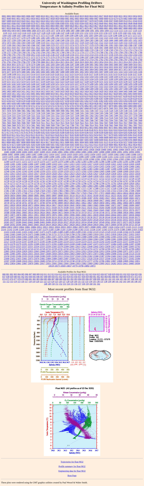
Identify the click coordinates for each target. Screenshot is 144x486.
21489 (66, 232)
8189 (67, 132)
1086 (68, 31)
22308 (36, 244)
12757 (107, 181)
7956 (13, 128)
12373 (30, 161)
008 (34, 274)
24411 (125, 263)
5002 (96, 64)
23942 (60, 263)
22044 (78, 239)
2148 (62, 55)
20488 (36, 222)
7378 (135, 115)
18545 (18, 200)
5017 (28, 67)
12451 (78, 166)
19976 (54, 215)
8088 (135, 128)
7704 (62, 125)
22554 (36, 246)
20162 (125, 217)
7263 (96, 115)
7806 (86, 125)
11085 (34, 157)
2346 (72, 60)
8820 (140, 140)
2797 (28, 62)
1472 (4, 43)
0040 (9, 18)
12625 (84, 174)
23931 (48, 263)
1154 (96, 33)
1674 (135, 47)
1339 (18, 40)
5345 (33, 89)
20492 (42, 222)
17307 (90, 188)
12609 (125, 171)
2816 (67, 62)
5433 (106, 91)
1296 (52, 38)
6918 (38, 108)
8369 (9, 137)
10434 (32, 149)
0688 (23, 26)
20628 (72, 225)
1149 (72, 33)
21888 (84, 237)
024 (94, 274)
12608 (119, 171)
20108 (42, 217)
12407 (36, 164)
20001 (78, 215)
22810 (12, 251)
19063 (90, 205)
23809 (125, 261)
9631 (125, 144)
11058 (110, 154)
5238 (135, 81)
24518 (51, 266)
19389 (54, 210)
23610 (24, 261)
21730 (48, 234)
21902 (107, 237)
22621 (84, 246)
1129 (48, 33)
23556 (113, 258)
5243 (18, 84)
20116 (60, 217)
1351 (72, 40)
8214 (28, 135)
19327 (6, 210)
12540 (6, 171)
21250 (33, 229)
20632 (78, 225)
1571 (57, 45)
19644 (54, 212)
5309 (48, 86)
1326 (116, 38)
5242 (13, 84)
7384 (9, 118)
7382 (4, 118)
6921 (52, 108)
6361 (82, 101)
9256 (120, 142)
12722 (101, 178)
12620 (54, 174)
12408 (42, 164)
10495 (30, 152)
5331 (4, 89)
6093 (130, 94)
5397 (120, 89)
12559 (66, 171)
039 (11, 277)
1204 (96, 35)
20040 (101, 215)
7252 (57, 115)
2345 (67, 60)
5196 (101, 79)
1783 (116, 52)
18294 (137, 195)
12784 (72, 183)
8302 (130, 135)
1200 (76, 35)
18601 (54, 200)
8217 (43, 135)
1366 (96, 40)
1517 (77, 43)
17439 (54, 191)
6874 (101, 106)
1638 (96, 47)
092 (72, 279)
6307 (101, 98)
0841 (18, 28)
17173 (42, 188)
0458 (77, 21)
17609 (137, 191)
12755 (101, 181)
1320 (91, 38)
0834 (130, 26)
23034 (36, 254)
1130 (53, 33)
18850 (101, 203)
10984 (78, 152)
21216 (27, 229)
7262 (91, 115)
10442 (62, 149)
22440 (78, 244)
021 (83, 274)
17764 (42, 193)
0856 (52, 28)
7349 (116, 115)
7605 (18, 123)
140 (113, 281)
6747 (13, 106)
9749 (82, 147)
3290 (86, 64)
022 (87, 274)
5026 (67, 67)
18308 (18, 198)
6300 (67, 98)
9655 (28, 147)
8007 (43, 128)
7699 (52, 125)
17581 (125, 191)
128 (67, 281)
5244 (23, 84)
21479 (48, 232)
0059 (57, 18)
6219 (86, 96)
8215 (33, 135)
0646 (130, 23)
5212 (13, 81)
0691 (38, 26)
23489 (54, 258)
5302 (13, 86)
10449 (80, 149)
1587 (135, 45)
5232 (106, 81)
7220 (28, 115)
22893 (66, 251)
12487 (107, 169)
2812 (48, 62)
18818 (66, 203)
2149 (67, 55)
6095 (140, 94)
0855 (48, 28)
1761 (28, 52)
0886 (116, 28)
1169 (28, 35)
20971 (87, 227)
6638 (106, 103)
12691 (24, 178)
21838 (6, 237)
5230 (96, 81)
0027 (101, 16)
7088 (53, 111)
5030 (86, 67)
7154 (18, 113)
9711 (62, 147)
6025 (101, 94)
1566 (33, 45)
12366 (127, 159)
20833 (15, 227)
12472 (30, 169)
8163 (115, 130)
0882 (111, 28)
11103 (122, 157)
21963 (24, 239)
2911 (111, 62)
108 (132, 279)
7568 (52, 120)
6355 (52, 101)
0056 (43, 18)
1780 (101, 52)
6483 (18, 103)
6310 (116, 98)
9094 (82, 142)
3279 (33, 64)
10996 (4, 154)
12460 (131, 166)
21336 (92, 229)
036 (140, 274)
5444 (120, 91)
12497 (131, 169)
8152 (101, 130)
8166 (130, 130)
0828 (101, 26)
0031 (120, 16)
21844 (18, 237)
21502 (90, 232)
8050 (82, 128)
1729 (91, 50)
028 (109, 274)
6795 (82, 106)
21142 (9, 229)
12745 (54, 181)
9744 (77, 147)
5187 (57, 79)
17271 (84, 188)
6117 (48, 96)
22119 (137, 239)
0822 (82, 26)
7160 (48, 113)
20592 (12, 225)
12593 (90, 171)
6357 (62, 101)
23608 (18, 261)
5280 (91, 84)
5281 (96, 84)
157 (79, 284)
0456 (67, 21)
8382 (43, 137)
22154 (18, 242)
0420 (23, 21)
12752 (90, 181)
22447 (90, 244)
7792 (82, 125)
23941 (54, 263)
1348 (57, 40)
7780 (72, 125)
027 (106, 274)
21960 (18, 239)
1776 (82, 52)
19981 (60, 215)
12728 (131, 178)
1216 (110, 35)
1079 (63, 31)
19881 (24, 215)
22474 (101, 244)
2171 (28, 57)
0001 (4, 16)
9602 (116, 144)
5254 (67, 84)
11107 (4, 159)
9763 (130, 147)
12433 (24, 166)
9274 (9, 144)
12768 (131, 181)
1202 (86, 35)
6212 (77, 96)
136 (98, 281)
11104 (127, 157)
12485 (101, 169)
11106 (139, 157)
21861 (42, 237)
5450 (9, 94)
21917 (125, 237)
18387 (90, 198)
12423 (119, 164)
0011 (48, 16)
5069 (116, 69)
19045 (72, 205)
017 (68, 274)
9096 (91, 142)
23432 (131, 256)
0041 (13, 18)
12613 (12, 174)
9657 (33, 147)
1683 (28, 50)
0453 (52, 21)
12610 (131, 171)
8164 (120, 130)
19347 (24, 210)
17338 (119, 188)
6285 (52, 98)
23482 (42, 258)
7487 (96, 118)
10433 (26, 149)
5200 (120, 79)
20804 (3, 227)
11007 (34, 154)
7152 (9, 113)
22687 (125, 246)
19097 (137, 205)
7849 (116, 125)
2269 (120, 57)
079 (22, 279)
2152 (82, 55)
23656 (36, 261)
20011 (89, 215)
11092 (63, 157)
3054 (9, 64)
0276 (120, 18)
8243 (72, 135)
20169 (131, 217)
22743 (66, 249)
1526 (120, 43)
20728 (137, 225)
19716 (78, 212)
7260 (82, 115)
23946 (72, 263)
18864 (125, 203)
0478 (91, 21)
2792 (9, 62)
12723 (107, 178)
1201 (81, 35)
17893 (66, 193)
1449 (120, 40)
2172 (33, 57)
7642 (101, 123)
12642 (48, 176)
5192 (82, 79)
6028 (116, 94)
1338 (13, 40)
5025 (62, 67)
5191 (77, 79)
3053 (4, 64)
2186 (82, 57)
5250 (52, 84)
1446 (111, 40)
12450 (72, 166)
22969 (119, 251)
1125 (29, 33)
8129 (43, 130)
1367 (101, 40)
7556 (18, 120)
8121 (18, 130)
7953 (9, 128)
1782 (111, 52)
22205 (60, 242)
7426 (67, 118)
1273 (139, 35)
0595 (86, 23)
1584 (120, 45)
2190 (101, 57)
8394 (82, 137)
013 (53, 274)
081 (30, 279)
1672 (125, 47)
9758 (111, 147)
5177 (13, 79)
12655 (125, 176)
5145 (33, 77)
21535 (113, 232)
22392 (54, 244)
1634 (82, 47)
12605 (101, 171)
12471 (24, 169)
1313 (62, 38)
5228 (86, 81)
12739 (30, 181)
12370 (12, 161)
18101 (66, 195)
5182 (38, 79)
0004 (18, 16)
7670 (18, 125)
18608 (60, 200)
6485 (28, 103)
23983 (96, 263)
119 (33, 281)
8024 (62, 128)
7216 (18, 115)
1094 (106, 31)
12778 (36, 183)
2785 (116, 60)
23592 (131, 258)
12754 (95, 181)
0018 (77, 16)
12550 (42, 171)
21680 (36, 234)
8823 (4, 142)
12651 (101, 176)
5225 (72, 81)
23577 (125, 258)
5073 (130, 69)
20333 (107, 220)
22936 (95, 251)
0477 (86, 21)
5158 (62, 77)
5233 (111, 81)
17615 (6, 193)
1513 (57, 43)
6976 (106, 108)
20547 (95, 222)
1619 (28, 47)
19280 (107, 208)
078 (19, 279)
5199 (116, 79)
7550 (4, 120)
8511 (116, 140)
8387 (57, 137)
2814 (57, 62)
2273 (140, 57)
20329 (101, 220)
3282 (48, 64)
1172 (43, 35)
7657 (125, 123)
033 (128, 274)
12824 (18, 186)
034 (132, 274)
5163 (86, 77)
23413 (119, 256)
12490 (113, 169)
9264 (135, 142)
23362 (90, 256)
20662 (101, 225)
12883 (84, 186)
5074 (135, 69)
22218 (78, 242)
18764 (30, 203)
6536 (43, 103)
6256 (140, 96)
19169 (54, 208)
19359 (36, 210)
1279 (28, 38)
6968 (86, 108)
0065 (86, 18)
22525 (18, 246)
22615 (78, 246)
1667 (101, 47)
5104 (130, 72)
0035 (140, 16)
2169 (18, 57)
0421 (28, 21)
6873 (96, 106)
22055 (84, 239)
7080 (18, 111)
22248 (113, 242)
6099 (18, 96)
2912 (116, 62)
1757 (9, 52)
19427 (84, 210)
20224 (30, 220)
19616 (36, 212)
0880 (101, 28)
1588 (140, 45)
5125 (81, 74)
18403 (101, 198)
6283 (43, 98)
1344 (38, 40)
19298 (119, 208)
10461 (109, 149)
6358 (67, 101)
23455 (18, 258)
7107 (96, 111)
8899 (28, 142)
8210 (9, 135)
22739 (54, 249)
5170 (120, 77)
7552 (9, 120)
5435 (116, 91)
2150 (72, 55)
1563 (18, 45)
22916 (78, 251)
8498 (96, 140)
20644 (90, 225)
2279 (28, 60)
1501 (13, 43)
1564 (23, 45)
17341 (125, 188)
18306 (12, 198)
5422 (77, 91)
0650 (4, 26)
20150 (119, 217)
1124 (24, 33)
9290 (23, 144)
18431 (113, 198)
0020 (86, 16)
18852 (107, 203)
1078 (58, 31)
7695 (43, 125)
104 (117, 279)
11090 (51, 157)
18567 (36, 200)
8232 (62, 135)
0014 (62, 16)
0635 (96, 23)
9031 (62, 142)
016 (64, 274)
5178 (18, 79)
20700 (119, 225)
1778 (91, 52)
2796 (23, 62)
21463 (30, 232)
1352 (77, 40)
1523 (106, 43)
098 (94, 279)
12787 (90, 183)
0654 (18, 26)
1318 (86, 38)
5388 (86, 89)
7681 (33, 125)
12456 (107, 166)
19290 (113, 208)
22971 (125, 251)
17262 (66, 188)
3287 (72, 64)
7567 (48, 120)
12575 (78, 171)
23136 (137, 254)
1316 (77, 38)
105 (121, 279)
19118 (18, 208)
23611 (30, 261)
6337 (13, 101)
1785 (125, 52)
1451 (130, 40)
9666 (52, 147)
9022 (57, 142)
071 (132, 277)
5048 (23, 69)
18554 (24, 200)
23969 (90, 263)
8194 (82, 132)
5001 (91, 64)
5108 (9, 74)
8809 (135, 140)
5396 (116, 89)
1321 (96, 38)
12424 (125, 164)
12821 (137, 183)
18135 (83, 195)
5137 (135, 74)
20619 (48, 225)
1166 (14, 35)
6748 (18, 106)
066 (113, 277)
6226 (115, 96)
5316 (72, 86)
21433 (6, 232)
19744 (95, 212)
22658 (107, 246)
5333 (13, 89)
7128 (111, 111)
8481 (57, 140)
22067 (101, 239)
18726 (131, 200)
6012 (62, 94)
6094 (135, 94)
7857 (125, 125)
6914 (18, 108)
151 (56, 284)
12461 (137, 166)
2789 (135, 60)
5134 (120, 74)
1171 (38, 35)
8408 (106, 137)
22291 (24, 244)
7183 (91, 113)
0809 (67, 26)
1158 (115, 33)
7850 (120, 125)
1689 (57, 50)
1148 (67, 33)
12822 (6, 186)
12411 (60, 164)
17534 (101, 191)
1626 (57, 47)
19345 (18, 210)
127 (64, 281)
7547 (135, 118)
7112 (101, 111)
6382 (101, 101)
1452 (135, 40)
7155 (23, 113)
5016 (23, 67)
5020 (43, 67)
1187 (52, 35)
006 (26, 274)
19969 (42, 215)
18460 (125, 198)
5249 (48, 84)
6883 (125, 106)
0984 (24, 31)
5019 (38, 67)
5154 (43, 77)
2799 (38, 62)
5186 (52, 79)
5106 (140, 72)
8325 (135, 135)
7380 (140, 115)
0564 (4, 23)
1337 (9, 40)
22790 (131, 249)
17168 (36, 188)
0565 (9, 23)
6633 (86, 103)
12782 (60, 183)
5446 (130, 91)
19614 (30, 212)
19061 (84, 205)
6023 (91, 94)
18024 (125, 193)
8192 (72, 132)
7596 (120, 120)
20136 (89, 217)
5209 (140, 79)
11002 (22, 154)
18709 (119, 200)
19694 (66, 212)
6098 (14, 96)
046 (38, 277)
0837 (4, 28)
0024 (91, 16)
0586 (57, 23)
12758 (113, 181)
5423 (82, 91)
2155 (96, 55)
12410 (54, 164)
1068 (33, 31)
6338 (18, 101)
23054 (60, 254)
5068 (111, 69)
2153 (86, 55)
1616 (13, 47)
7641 (96, 123)
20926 (57, 227)
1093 (102, 31)
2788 (130, 60)
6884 (130, 106)
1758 (13, 52)
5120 (57, 74)
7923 (140, 125)
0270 (116, 18)
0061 (67, 18)
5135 (125, 74)
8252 (86, 135)
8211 (13, 135)
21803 (84, 234)
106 (125, 279)
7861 (130, 125)
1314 (67, 38)
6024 (96, 94)
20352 (125, 220)
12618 (42, 174)
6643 (130, 103)
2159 (116, 55)
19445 (101, 210)
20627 (66, 225)
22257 (125, 242)
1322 (101, 38)
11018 (63, 154)
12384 (90, 161)
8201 (111, 132)
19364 (42, 210)
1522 (101, 43)
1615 (9, 47)
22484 (113, 244)
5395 (111, 89)
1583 (116, 45)
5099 (106, 72)
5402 (4, 91)
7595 (116, 120)
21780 (72, 234)
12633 (131, 174)
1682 (23, 50)
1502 (18, 43)
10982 (66, 152)
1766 (52, 52)
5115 (38, 74)
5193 (86, 79)
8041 (77, 128)
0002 (9, 16)
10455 (85, 149)
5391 (101, 89)
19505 (113, 210)
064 (106, 277)
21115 (134, 227)
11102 (116, 157)
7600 (140, 120)
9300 (48, 144)
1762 (33, 52)
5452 (18, 94)
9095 (86, 142)
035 (136, 274)
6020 (77, 94)
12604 (95, 171)
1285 (48, 38)
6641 (120, 103)
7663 (140, 123)
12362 (103, 159)
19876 (18, 215)
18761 (24, 203)
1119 (140, 31)
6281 (33, 98)
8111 (9, 130)
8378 (28, 137)
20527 (66, 222)
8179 (33, 132)
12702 (48, 178)
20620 (54, 225)
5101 (116, 72)
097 (91, 279)
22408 (60, 244)
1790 (9, 55)
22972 (131, 251)
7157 (33, 113)
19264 (101, 208)
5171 (125, 77)
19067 (107, 205)
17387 (12, 191)
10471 (133, 149)
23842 (131, 261)
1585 (125, 45)
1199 (71, 35)
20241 (42, 220)
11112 (27, 159)
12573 (72, 171)
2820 (86, 62)
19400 (60, 210)
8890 (9, 142)
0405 (135, 18)
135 (94, 281)
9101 (101, 142)
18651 (84, 200)
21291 (63, 229)
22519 (12, 246)
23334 (66, 256)
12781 (54, 183)
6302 (77, 98)
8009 (48, 128)
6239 (135, 96)
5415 (43, 91)
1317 (82, 38)
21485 (54, 232)
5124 (76, 74)
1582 (111, 45)
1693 (72, 50)
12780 (48, 183)
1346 (48, 40)
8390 (62, 137)
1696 (86, 50)
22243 (107, 242)
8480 (52, 140)
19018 (60, 205)
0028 (106, 16)
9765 (140, 147)
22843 (36, 251)
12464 (12, 169)
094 (79, 279)
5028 (77, 67)
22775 (119, 249)
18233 (113, 195)
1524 (111, 43)
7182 (86, 113)
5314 (62, 86)
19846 (137, 212)
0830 (111, 26)
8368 (4, 137)
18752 (12, 203)
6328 (130, 98)
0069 (106, 18)
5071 (120, 69)
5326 (120, 86)
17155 (30, 188)
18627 (66, 200)
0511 (130, 21)
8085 (125, 128)
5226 (77, 81)
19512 (119, 210)
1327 (120, 38)
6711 (140, 103)
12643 (54, 176)
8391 (67, 137)
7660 (130, 123)
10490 (18, 152)
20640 (84, 225)
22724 (30, 249)
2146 (52, 55)
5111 (19, 74)
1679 (13, 50)
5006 (116, 64)
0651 (9, 26)
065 (109, 277)
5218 (43, 81)
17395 (18, 191)
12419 (101, 164)
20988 (93, 227)
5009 (130, 64)
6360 (77, 101)
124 (52, 281)
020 (79, 274)
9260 (130, 142)
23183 (12, 256)
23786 (101, 261)
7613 (52, 123)
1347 (52, 40)
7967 (18, 128)
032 (125, 274)
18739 (6, 203)
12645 (66, 176)
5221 (52, 81)
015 (60, 274)
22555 (42, 246)
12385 (95, 161)
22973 (137, 251)
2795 (18, 62)
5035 (111, 67)
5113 (28, 74)
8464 (18, 140)
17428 (36, 191)
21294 (69, 229)
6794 (77, 106)
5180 (28, 79)
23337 (72, 256)
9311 (82, 144)
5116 (43, 74)
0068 (101, 18)
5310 (52, 86)
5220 (48, 81)
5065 (96, 69)
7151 (4, 113)
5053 (48, 69)
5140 (9, 77)
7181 (82, 113)
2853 (96, 62)
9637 (140, 144)
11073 (139, 154)
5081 (28, 72)
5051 (38, 69)
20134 (78, 217)
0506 (106, 21)
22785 (125, 249)
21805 (90, 234)
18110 (72, 195)
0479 (96, 21)
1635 (86, 47)
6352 (38, 101)
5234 (116, 81)
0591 (67, 23)
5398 (125, 89)
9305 (72, 144)
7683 (38, 125)
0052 (23, 18)
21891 (95, 237)
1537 (4, 45)
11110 (16, 159)
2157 (106, 55)
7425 (62, 118)
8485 (72, 140)
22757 (95, 249)
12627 (95, 174)
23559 (119, 258)
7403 (33, 118)
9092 (77, 142)
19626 (42, 212)
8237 (67, 135)
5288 (125, 84)
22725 (36, 249)
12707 (54, 178)
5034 (106, 67)
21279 (45, 229)
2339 (38, 60)
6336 (9, 101)
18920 (12, 205)
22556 (48, 246)
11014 (51, 154)
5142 (18, 77)
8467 (23, 140)
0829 (106, 26)
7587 (96, 120)
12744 (48, 181)
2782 (101, 60)
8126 (33, 130)
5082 (33, 72)
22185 (42, 242)
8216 (38, 135)
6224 (106, 96)
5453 (23, 94)
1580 (101, 45)
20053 (119, 215)
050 (53, 277)
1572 (62, 45)
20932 (63, 227)
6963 (77, 108)
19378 (48, 210)
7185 (101, 113)
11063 (122, 154)
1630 (62, 47)
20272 (72, 220)
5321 (96, 86)
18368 (66, 198)
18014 (119, 193)
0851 (28, 28)
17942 (90, 193)
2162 (125, 55)
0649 (140, 23)
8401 (96, 137)
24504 (137, 263)
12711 (72, 178)
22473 (95, 244)
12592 (84, 171)
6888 (4, 108)
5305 (28, 86)
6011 (57, 94)
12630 (113, 174)
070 (128, 277)
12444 (36, 166)
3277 (23, 64)
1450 (125, 40)
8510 (111, 140)
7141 (130, 111)
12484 (95, 169)
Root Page (72, 475)
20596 (18, 225)
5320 (91, 86)
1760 (23, 52)
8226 (57, 135)
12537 (137, 169)
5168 (111, 77)
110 (140, 279)
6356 (57, 101)
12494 (119, 169)
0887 (120, 28)
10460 (103, 149)
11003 (28, 154)
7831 (96, 125)
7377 (130, 115)
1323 (106, 38)
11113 (33, 159)
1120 (5, 33)
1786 (130, 52)
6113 (38, 96)
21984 (48, 239)
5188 (62, 79)
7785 (77, 125)
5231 (101, 81)
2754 (91, 60)
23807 (113, 261)
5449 (4, 94)
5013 (9, 67)
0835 (135, 26)
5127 (91, 74)
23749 (78, 261)
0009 (38, 16)
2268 (116, 57)
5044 (4, 69)
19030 (66, 205)
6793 (72, 106)
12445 (42, 166)
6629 (67, 103)
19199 (78, 208)
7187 (111, 113)
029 (113, 274)
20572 (119, 222)
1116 (125, 31)
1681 (18, 50)
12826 (30, 186)
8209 (4, 135)
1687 (48, 50)
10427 (14, 149)
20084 (18, 217)
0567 (18, 23)
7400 (28, 118)
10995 (137, 152)
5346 (38, 89)
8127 (38, 130)
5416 (48, 91)
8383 (48, 137)
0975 (19, 31)
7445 (77, 118)
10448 (74, 149)
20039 (95, 215)
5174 (140, 77)
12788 (95, 183)
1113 (111, 31)
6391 (111, 101)
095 (83, 279)
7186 (106, 113)
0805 (57, 26)
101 (106, 279)
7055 (116, 108)
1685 (38, 50)
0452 (48, 21)
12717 (95, 178)
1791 (13, 55)
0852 (33, 28)
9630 (120, 144)
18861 (113, 203)
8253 (91, 135)
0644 (120, 23)
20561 (107, 222)
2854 (101, 62)
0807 (62, 26)
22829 (24, 251)
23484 (48, 258)
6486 (33, 103)
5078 (13, 72)
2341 (48, 60)
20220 (24, 220)
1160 (125, 33)
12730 (6, 181)
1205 (100, 35)
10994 (131, 152)
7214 (9, 115)
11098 (92, 157)
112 (7, 281)
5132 (110, 74)
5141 (13, 77)
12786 (84, 183)
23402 (113, 256)
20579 (131, 222)
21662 (6, 234)
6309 (111, 98)
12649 (90, 176)
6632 (82, 103)
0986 (29, 31)
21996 (60, 239)
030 (117, 274)
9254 (116, 142)
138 (105, 281)
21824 (119, 234)
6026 (106, 94)
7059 (120, 108)
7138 (115, 111)
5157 (57, 77)
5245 (28, 84)
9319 (106, 144)
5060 (72, 69)
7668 (13, 125)
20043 (107, 215)
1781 (106, 52)
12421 (113, 164)
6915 (23, 108)
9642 (4, 147)
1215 (105, 35)
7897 (135, 125)
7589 (101, 120)
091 (68, 279)
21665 (12, 234)
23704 (48, 261)
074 (4, 279)
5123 (71, 74)
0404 (130, 18)
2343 (57, 60)
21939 (137, 237)
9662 (48, 147)
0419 (18, 21)
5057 (62, 69)
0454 (57, 21)
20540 (90, 222)
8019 (57, 128)
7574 (67, 120)
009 (38, 274)
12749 (72, 181)
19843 (131, 212)
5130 (101, 74)
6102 (28, 96)
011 (45, 274)
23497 (66, 258)
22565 (54, 246)
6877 (106, 106)
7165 (62, 113)
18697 (113, 200)
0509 (120, 21)
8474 (38, 140)
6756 (57, 106)
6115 (43, 96)
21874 (60, 237)
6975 (101, 108)
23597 (6, 261)
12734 (18, 181)
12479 (66, 169)
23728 (60, 261)
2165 (140, 55)
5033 (101, 67)
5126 (86, 74)
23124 (131, 254)
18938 (24, 205)
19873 (6, 215)
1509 (38, 43)
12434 (30, 166)
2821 (91, 62)
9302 (57, 144)
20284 (84, 220)
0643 (116, 23)
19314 (131, 208)
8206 (130, 132)
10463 (115, 149)
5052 (43, 69)
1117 (130, 31)
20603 (30, 225)
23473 (30, 258)
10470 (127, 149)
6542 (52, 103)
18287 (131, 195)
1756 (4, 52)
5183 (43, 79)
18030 (131, 193)
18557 (30, 200)
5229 (91, 81)
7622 (82, 123)
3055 (13, 64)
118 (30, 281)
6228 (125, 96)
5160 (72, 77)
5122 (67, 74)
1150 (77, 33)
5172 (130, 77)
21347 (98, 229)
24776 (75, 266)
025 (98, 274)
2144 (43, 55)
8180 (38, 132)
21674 (24, 234)
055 (72, 277)
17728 (36, 193)
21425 (140, 229)
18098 (60, 195)
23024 (24, 254)
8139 (62, 130)
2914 (125, 62)
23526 (90, 258)
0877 (91, 28)
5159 (67, 77)
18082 (42, 195)
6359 (72, 101)
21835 (137, 234)
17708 (24, 193)
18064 (18, 195)
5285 (116, 84)
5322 (101, 86)
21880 (72, 237)
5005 (111, 64)
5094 (91, 72)
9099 (96, 142)
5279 (86, 84)
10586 (54, 152)
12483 (90, 169)
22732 (48, 249)
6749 (23, 106)
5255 (72, 84)
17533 (95, 191)
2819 (82, 62)
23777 (90, 261)
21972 (30, 239)
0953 (9, 31)
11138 (68, 159)
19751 (107, 212)
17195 (54, 188)
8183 (48, 132)
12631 (119, 174)
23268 (36, 256)
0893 (135, 28)
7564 (43, 120)
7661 (135, 123)
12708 (60, 178)
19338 (12, 210)
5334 (18, 89)
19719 (84, 212)
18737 (137, 200)
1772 (77, 52)
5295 (130, 84)
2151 (77, 55)
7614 (57, 123)
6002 (38, 94)
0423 (38, 21)
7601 (4, 123)
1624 (48, 47)
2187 (86, 57)
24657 (69, 266)
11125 (62, 159)
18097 (54, 195)
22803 (137, 249)
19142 (42, 208)
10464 (121, 149)
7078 (9, 111)
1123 (19, 33)
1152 (86, 33)
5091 (77, 72)
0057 (48, 18)
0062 (72, 18)
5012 (4, 67)
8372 (13, 137)
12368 (139, 159)
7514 (106, 118)
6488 (38, 103)
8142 (67, 130)
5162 (82, 77)
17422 (30, 191)
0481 (101, 21)
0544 (135, 21)
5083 (38, 72)
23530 (95, 258)
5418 (57, 91)
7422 (57, 118)
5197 (106, 79)
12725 (119, 178)
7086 (48, 111)
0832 (120, 26)
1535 (135, 43)
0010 (43, 16)
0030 (116, 16)
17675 (18, 193)
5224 (67, 81)
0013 (57, 16)
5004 (106, 64)
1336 (4, 40)
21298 (75, 229)
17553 (113, 191)
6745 (4, 106)
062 (98, 277)
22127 (6, 242)
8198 (96, 132)
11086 (40, 157)
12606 (107, 171)
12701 (42, 178)
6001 (33, 94)
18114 (78, 195)
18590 (42, 200)
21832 (131, 234)
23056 (66, 254)
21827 (125, 234)
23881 (36, 263)
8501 (106, 140)
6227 (120, 96)
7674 (28, 125)
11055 (98, 154)
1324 (111, 38)
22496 (125, 244)
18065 (24, 195)
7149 (135, 111)
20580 (137, 222)
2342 (52, 60)
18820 (72, 203)
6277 (13, 98)
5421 (72, 91)
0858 (62, 28)
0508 (116, 21)
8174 (13, 132)
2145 (48, 55)
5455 (28, 94)
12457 (113, 166)
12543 (24, 171)
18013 (113, 193)
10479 (139, 149)
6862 (86, 106)
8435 (120, 137)
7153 (13, 113)
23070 (84, 254)
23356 (84, 256)
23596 (137, 258)
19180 (66, 208)
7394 (18, 118)
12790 (101, 183)
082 (34, 279)
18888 (137, 203)
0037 (4, 18)
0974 (14, 31)
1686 (43, 50)
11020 (75, 154)
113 (11, 281)
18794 (48, 203)
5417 (52, 91)
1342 (33, 40)
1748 (106, 50)
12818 (119, 183)
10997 (10, 154)
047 (41, 277)
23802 (107, 261)
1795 (23, 55)
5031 (91, 67)
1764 (43, 52)
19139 (36, 208)
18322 (36, 198)
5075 (140, 69)
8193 (77, 132)
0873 (72, 28)
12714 (84, 178)
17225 (60, 188)
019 (75, 274)
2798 (33, 62)
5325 (116, 86)
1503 (23, 43)
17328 (113, 188)
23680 (42, 261)
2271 (130, 57)
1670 (116, 47)
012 (49, 274)
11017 (57, 154)
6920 (48, 108)
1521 (96, 43)
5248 (43, 84)
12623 (72, 174)
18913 (6, 205)
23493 (60, 258)
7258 (77, 115)
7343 (106, 115)
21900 (101, 237)
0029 (111, 16)
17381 (6, 191)
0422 (33, 21)
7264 (101, 115)
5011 (140, 64)
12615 (24, 174)
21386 (122, 229)
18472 (137, 198)
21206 (21, 229)
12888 (107, 186)
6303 (82, 98)
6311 (120, 98)
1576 (82, 45)
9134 (111, 142)
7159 (43, 113)
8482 (62, 140)
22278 (12, 244)
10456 (91, 149)
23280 (42, 256)
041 (19, 277)
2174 (43, 57)
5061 (77, 69)
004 (19, 274)
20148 (113, 217)
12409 (48, 164)
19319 (137, 208)
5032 (96, 67)
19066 (101, 205)
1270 (125, 35)
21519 (95, 232)
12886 (101, 186)
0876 (86, 28)
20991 (99, 227)
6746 (9, 106)
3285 (62, 64)
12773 (12, 183)
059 (87, 277)
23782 (95, 261)
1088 (77, 31)
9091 (72, 142)
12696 (30, 178)
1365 (91, 40)
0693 (48, 26)
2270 (125, 57)
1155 (101, 33)
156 (75, 284)
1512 (52, 43)
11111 (22, 159)
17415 (24, 191)
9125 (106, 142)
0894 (140, 28)
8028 (67, 128)
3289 (82, 64)
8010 (52, 128)
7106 (91, 111)
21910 (119, 237)
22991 (18, 254)
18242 (119, 195)
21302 (80, 229)
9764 (135, 147)
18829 (95, 203)
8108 (4, 130)
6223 (101, 96)
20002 (84, 215)
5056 (57, 69)
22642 (95, 246)
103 (113, 279)
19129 (30, 208)
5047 (18, 69)
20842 (21, 227)
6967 (82, 108)
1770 (72, 52)
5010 (135, 64)
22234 (95, 242)
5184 (48, 79)
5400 (135, 89)
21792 (78, 234)
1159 (120, 33)
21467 (36, 232)
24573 (57, 266)
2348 (82, 60)
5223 (62, 81)
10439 (56, 149)
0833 (125, 26)
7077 (4, 111)
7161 (52, 113)
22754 (84, 249)
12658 (6, 178)
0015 (67, 16)
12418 (95, 164)
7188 (116, 113)
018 (72, 274)
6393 (120, 101)
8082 (120, 128)
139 (109, 281)
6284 (48, 98)
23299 (54, 256)
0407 (4, 21)
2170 (23, 57)
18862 (119, 203)
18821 (78, 203)
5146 (38, 77)
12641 (42, 176)
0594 (82, 23)
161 (94, 284)
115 (19, 281)
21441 (18, 232)
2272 (135, 57)
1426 (106, 40)
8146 (86, 130)
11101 (110, 157)
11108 (10, 159)
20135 (83, 217)
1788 (140, 52)
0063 (77, 18)
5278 (82, 84)
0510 (125, 21)
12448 (60, 166)
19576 (131, 210)
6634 (91, 103)
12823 (12, 186)
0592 (72, 23)
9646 (13, 147)
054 (68, 277)
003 (15, 274)
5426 (96, 91)
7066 (125, 108)
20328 (95, 220)
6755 (52, 106)
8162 (111, 130)
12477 (54, 169)
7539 (120, 118)
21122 (140, 227)
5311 (57, 86)
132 (83, 281)
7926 (4, 128)
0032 (125, 16)
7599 (135, 120)
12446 (48, 166)
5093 (86, 72)
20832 (9, 227)
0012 (52, 16)
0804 (52, 26)
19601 (18, 212)
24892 (87, 266)
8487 (82, 140)
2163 (130, 55)
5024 (57, 67)
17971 (95, 193)
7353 (125, 115)
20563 (113, 222)
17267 (78, 188)
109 (136, 279)
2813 (52, 62)
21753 (60, 234)
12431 (18, 166)
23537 (101, 258)
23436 (137, 256)
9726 (67, 147)
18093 (48, 195)
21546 (119, 232)
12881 (72, 186)
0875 (82, 28)
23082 (101, 254)
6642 (125, 103)
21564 (125, 232)
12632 (125, 174)
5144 (28, 77)
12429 (6, 166)
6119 (52, 96)
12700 (36, 178)
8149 (91, 130)
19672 (60, 212)
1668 (106, 47)
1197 (62, 35)
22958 (113, 251)
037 (4, 277)
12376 (42, 161)
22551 (30, 246)
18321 (30, 198)
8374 (18, 137)
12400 (6, 164)
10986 (90, 152)
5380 (57, 89)
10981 (60, 152)
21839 (12, 237)
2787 (125, 60)
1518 (82, 43)
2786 (120, 60)
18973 (30, 205)
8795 (130, 140)
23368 (95, 256)
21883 (78, 237)
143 (124, 281)
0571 (38, 23)
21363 (104, 229)
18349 (54, 198)
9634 (135, 144)
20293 (90, 220)
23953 (78, 263)
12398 (137, 161)
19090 (131, 205)
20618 (42, 225)
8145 (81, 130)
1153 (91, 33)
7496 (101, 118)
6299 (62, 98)
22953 (101, 251)
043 (26, 277)
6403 (9, 103)
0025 (96, 16)
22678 (119, 246)
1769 (67, 52)
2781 (96, 60)
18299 (6, 198)
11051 (80, 154)
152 (60, 284)
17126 (12, 188)
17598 (131, 191)
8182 (43, 132)
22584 (66, 246)
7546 (130, 118)
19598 (12, 212)
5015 (18, 67)
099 (98, 279)
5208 (135, 79)
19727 (90, 212)
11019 (69, 154)
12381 (72, 161)
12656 (131, 176)
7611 (43, 123)
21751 (54, 234)
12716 (90, 178)
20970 (81, 227)
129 (71, 281)
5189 (67, 79)
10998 (16, 154)
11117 (39, 159)
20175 (137, 217)
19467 (107, 210)
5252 (62, 84)
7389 (13, 118)
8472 (33, 140)
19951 (36, 215)
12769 (137, 181)
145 (132, 281)
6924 (67, 108)
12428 (137, 164)
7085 (43, 111)
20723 (131, 225)
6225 (111, 96)
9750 (86, 147)
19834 (125, 212)
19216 (89, 208)
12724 (113, 178)
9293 (33, 144)
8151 (96, 130)
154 (68, 284)
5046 (13, 69)
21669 (18, 234)
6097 (9, 96)
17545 (107, 191)
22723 (24, 249)
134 (90, 281)
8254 (96, 135)
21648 (137, 232)
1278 (23, 38)
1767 (57, 52)
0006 (28, 16)
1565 (28, 45)
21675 (30, 234)
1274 (4, 38)
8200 (106, 132)
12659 (12, 178)
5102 (120, 72)
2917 (140, 62)
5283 (106, 84)
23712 (54, 261)
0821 (77, 26)
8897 (18, 142)
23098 (113, 254)
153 (64, 284)
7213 (4, 115)
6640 (116, 103)
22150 (12, 242)
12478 (60, 169)
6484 (23, 103)
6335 (4, 101)
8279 (111, 135)
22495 (119, 244)
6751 (33, 106)
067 (117, 277)
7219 (23, 115)
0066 (91, 18)
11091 (57, 157)
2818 (77, 62)
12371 (18, 161)
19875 (12, 215)
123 (49, 281)
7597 (125, 120)
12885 (95, 186)
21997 (66, 239)
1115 (121, 31)
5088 (62, 72)
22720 (18, 249)
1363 (82, 40)
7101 (82, 111)
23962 (84, 263)
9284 (18, 144)
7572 (62, 120)
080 (26, 279)
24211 (107, 263)
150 (53, 284)
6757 (62, 106)
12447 (54, 166)
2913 (120, 62)
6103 (33, 96)
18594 (48, 200)
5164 (91, 77)
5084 (43, 72)
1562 (13, 45)
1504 (28, 43)
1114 (116, 31)
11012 (45, 154)
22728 (42, 249)
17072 (137, 186)
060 (91, 277)
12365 (121, 159)
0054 (33, 18)
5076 (4, 72)
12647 (78, 176)
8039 (72, 128)
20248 (54, 220)
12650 (95, 176)
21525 (101, 232)
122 (45, 281)
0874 (77, 28)
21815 (107, 234)
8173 (9, 132)
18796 (54, 203)
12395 (125, 161)
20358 (137, 220)
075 (7, 279)
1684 (33, 50)
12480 (72, 169)
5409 (13, 91)
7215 (13, 115)
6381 (96, 101)
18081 (36, 195)
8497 (91, 140)
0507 (111, 21)
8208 (140, 132)
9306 (77, 144)
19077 (119, 205)
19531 (125, 210)
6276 (9, 98)
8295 (125, 135)
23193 (24, 256)
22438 (72, 244)
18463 (131, 198)
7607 (28, 123)
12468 (18, 169)
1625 (52, 47)
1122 (14, 33)
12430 (12, 166)
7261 (86, 115)
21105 (128, 227)
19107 (6, 208)
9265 (140, 142)
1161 (129, 33)
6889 (9, 108)
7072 (135, 108)
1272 (135, 35)
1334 (135, 38)
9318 (101, 144)
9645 (9, 147)
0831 (116, 26)
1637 (91, 47)
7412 (48, 118)
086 (49, 279)
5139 (4, 77)
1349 (62, 40)
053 (64, 277)
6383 (106, 101)
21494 (72, 232)
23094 (107, 254)
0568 (23, 23)
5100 (111, 72)
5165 (96, 77)
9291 (28, 144)
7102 (87, 111)
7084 (38, 111)
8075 (111, 128)
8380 (33, 137)
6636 (96, 103)
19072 (113, 205)
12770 (6, 183)
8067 (106, 128)
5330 (140, 86)
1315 (72, 38)
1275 (9, 38)
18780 (42, 203)
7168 (77, 113)
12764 (119, 181)
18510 (12, 200)
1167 (19, 35)
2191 (106, 57)
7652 (120, 123)
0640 (101, 23)
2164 (135, 55)
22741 (60, 249)
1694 (77, 50)
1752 (125, 50)
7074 (140, 108)
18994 (36, 205)
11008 (39, 154)
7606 (23, 123)
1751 (120, 50)
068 (121, 277)
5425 (91, 91)
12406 (30, 164)
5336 (23, 89)
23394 (107, 256)
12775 (24, 183)
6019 (72, 94)
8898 (23, 142)
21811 (101, 234)
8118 (13, 130)
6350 (33, 101)
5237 (130, 81)
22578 (60, 246)
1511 (48, 43)
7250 (48, 115)
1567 (38, 45)
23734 (66, 261)
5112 (23, 74)
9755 (101, 147)
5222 (57, 81)
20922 (51, 227)
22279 (18, 244)
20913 (45, 227)
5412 (28, 91)
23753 (84, 261)
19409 (72, 210)
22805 (6, 251)
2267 (111, 57)
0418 (13, 21)
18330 (42, 198)
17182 (48, 188)
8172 (4, 132)
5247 (38, 84)
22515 (6, 246)
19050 (78, 205)
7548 (140, 118)
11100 (104, 157)
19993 (66, 215)
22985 (12, 254)
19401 (66, 210)
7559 (33, 120)
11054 (92, 154)
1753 (130, 50)
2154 (91, 55)
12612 (6, 174)
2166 (4, 57)
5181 (33, 79)
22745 (72, 249)
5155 (48, 77)
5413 (33, 91)
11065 (127, 154)
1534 (130, 43)
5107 (4, 74)
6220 (91, 96)
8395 (86, 137)
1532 (125, 43)
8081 (116, 128)
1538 (9, 45)
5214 (23, 81)
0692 (43, 26)
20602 (24, 225)
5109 (14, 74)
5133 (115, 74)
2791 (4, 62)
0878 (96, 28)
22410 (66, 244)
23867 (24, 263)
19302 (125, 208)
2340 (43, 60)
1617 (18, 47)
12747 (60, 181)
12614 (18, 174)
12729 (137, 178)
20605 (36, 225)
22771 (113, 249)
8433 (116, 137)
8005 (38, 128)
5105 (135, 72)
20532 (78, 222)
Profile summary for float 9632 (71, 466)
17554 (119, 191)
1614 (4, 47)
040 (15, 277)
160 (91, 284)
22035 (72, 239)
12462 (6, 169)
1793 (18, 55)
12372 (24, 161)
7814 (91, 125)
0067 (96, 18)
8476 (43, 140)
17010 (125, 186)
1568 (43, 45)
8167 (135, 130)
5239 (140, 81)
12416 (84, 164)
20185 (6, 220)
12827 (36, 186)
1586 (130, 45)
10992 (125, 152)
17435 (48, 191)
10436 (44, 149)
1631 (67, 47)
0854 (43, 28)
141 (117, 281)
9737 (72, 147)
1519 (86, 43)
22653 (101, 246)
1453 (140, 40)
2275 (9, 60)
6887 (140, 106)
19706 (72, 212)
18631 (72, 200)
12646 (72, 176)
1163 (139, 33)
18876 (131, 203)
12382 (78, 161)
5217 (38, 81)
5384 (72, 89)
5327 (125, 86)
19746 (101, 212)
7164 (57, 113)
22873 (60, 251)
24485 (131, 263)
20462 (30, 222)
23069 (78, 254)
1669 (111, 47)
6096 (4, 96)
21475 (42, 232)
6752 (38, 106)
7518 (111, 118)
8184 (52, 132)
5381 (62, 89)
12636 (12, 176)
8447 (135, 137)
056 (75, 277)
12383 (84, 161)
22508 (137, 244)
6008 (48, 94)
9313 (91, 144)
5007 (120, 64)
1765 (48, 52)
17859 (54, 193)
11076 (10, 157)
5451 (13, 94)
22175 (36, 242)
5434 (111, 91)
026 (102, 274)
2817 (72, 62)
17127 (18, 188)
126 (60, 281)
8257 (101, 135)
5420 (67, 91)
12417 (90, 164)
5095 (96, 72)
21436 (12, 232)
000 (4, 274)
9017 (48, 142)
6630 (72, 103)
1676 (140, 47)
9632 (130, 144)
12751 (84, 181)
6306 (96, 98)
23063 (72, 254)
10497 (36, 152)
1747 (101, 50)
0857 (57, 28)
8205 (125, 132)
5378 (52, 89)
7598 (130, 120)
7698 (48, 125)
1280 (33, 38)
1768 (62, 52)
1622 (38, 47)
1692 (67, 50)
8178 (28, 132)
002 (11, 274)
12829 (48, 186)
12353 (79, 159)
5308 (43, 86)
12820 (131, 183)
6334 (140, 98)
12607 (113, 171)
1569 (48, 45)
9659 (38, 147)
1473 (9, 43)
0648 (135, 23)
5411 (23, 91)
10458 (97, 149)
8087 (130, 128)
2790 (140, 60)
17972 (101, 193)
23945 (66, 263)
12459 (125, 166)
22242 (101, 242)
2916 (135, 62)
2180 (67, 57)
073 (140, 277)
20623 (60, 225)
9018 (52, 142)
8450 (140, 137)
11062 (116, 154)
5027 (72, 67)
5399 (130, 89)
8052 (86, 128)
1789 (4, 55)
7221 (33, 115)
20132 (72, 217)
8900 (33, 142)
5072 (125, 69)
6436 (13, 103)
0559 (140, 21)
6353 (43, 101)
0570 (33, 23)
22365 (42, 244)
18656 (90, 200)
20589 (6, 225)
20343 (119, 220)
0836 (140, 26)
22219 (84, 242)
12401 (12, 164)
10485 (6, 152)
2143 (38, 55)
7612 (48, 123)
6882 (120, 106)
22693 (131, 246)
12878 (54, 186)
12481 (78, 169)
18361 (60, 198)
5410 (18, 91)
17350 (131, 188)
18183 (101, 195)
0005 (23, 16)
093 (75, 279)
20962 (75, 227)
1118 (135, 31)
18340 (48, 198)
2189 (96, 57)
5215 (28, 81)
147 (139, 281)
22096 (131, 239)
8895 (13, 142)
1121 (10, 33)
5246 (33, 84)
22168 (30, 242)
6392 (116, 101)
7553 (13, 120)
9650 (18, 147)
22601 (72, 246)
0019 (82, 16)
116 (22, 281)
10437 (50, 149)
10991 (119, 152)
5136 (130, 74)
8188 (62, 132)
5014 (13, 67)
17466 (66, 191)
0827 (96, 26)
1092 (97, 31)
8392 (72, 137)
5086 (52, 72)
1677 (4, 50)
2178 (57, 57)
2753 (86, 60)
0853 (38, 28)
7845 (111, 125)
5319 (86, 86)
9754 (96, 147)
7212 (140, 113)
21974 (36, 239)
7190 (125, 113)
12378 (54, 161)
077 (15, 279)
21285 (51, 229)
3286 (67, 64)
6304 (86, 98)
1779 (96, 52)
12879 (60, 186)
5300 (4, 86)
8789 (125, 140)
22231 (90, 242)
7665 (4, 125)
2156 (101, 55)
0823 (86, 26)
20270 (66, 220)
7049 (111, 108)
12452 (84, 166)
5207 (130, 79)
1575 (77, 45)
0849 (23, 28)
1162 (134, 33)
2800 (43, 62)
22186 (48, 242)
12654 (119, 176)
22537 (24, 246)
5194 (91, 79)
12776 (30, 183)
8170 (140, 130)
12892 (119, 186)
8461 (13, 140)
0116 (111, 18)
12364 (115, 159)
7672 (23, 125)
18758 (18, 203)
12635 (6, 176)
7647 (106, 123)
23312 (60, 256)
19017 (54, 205)
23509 (72, 258)
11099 (98, 157)
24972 (93, 266)
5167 (106, 77)
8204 (120, 132)
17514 (90, 191)
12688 (18, 178)
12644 (60, 176)
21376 (110, 229)
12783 (66, 183)
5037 (120, 67)
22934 (90, 251)
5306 (33, 86)
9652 (23, 147)
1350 (67, 40)
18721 (125, 200)
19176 (60, 208)
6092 (125, 94)
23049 (48, 254)
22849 (42, 251)
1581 (106, 45)
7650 (116, 123)
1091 (92, 31)
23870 (30, 263)
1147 (62, 33)
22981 (6, 254)
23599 (12, 261)
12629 (107, 174)
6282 (38, 98)
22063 (95, 239)
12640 (36, 176)
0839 (9, 28)
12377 (48, 161)
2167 (9, 57)
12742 (42, 181)
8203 (116, 132)
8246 (77, 135)
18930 (18, 205)
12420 (107, 164)
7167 (72, 113)
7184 (96, 113)
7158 (38, 113)
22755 (90, 249)
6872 (91, 106)
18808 (60, 203)
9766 (4, 149)
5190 (72, 79)
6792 (67, 106)
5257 (77, 84)
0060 (62, 18)
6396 (130, 101)
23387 (101, 256)
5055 (52, 69)
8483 (67, 140)
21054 (116, 227)
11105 (133, 157)
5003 (101, 64)
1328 (125, 38)
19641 (48, 212)
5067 (106, 69)
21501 (84, 232)
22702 (137, 246)
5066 (101, 69)
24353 (119, 263)
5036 (116, 67)
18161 (89, 195)
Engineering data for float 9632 (72, 471)
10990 (113, 152)
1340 (23, 40)
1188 (57, 35)
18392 (95, 198)
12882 (78, 186)
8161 (106, 130)
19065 (95, 205)
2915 (130, 62)
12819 (125, 183)
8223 (52, 135)
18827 (90, 203)
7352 (120, 115)
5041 (140, 67)
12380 (66, 161)
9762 (125, 147)
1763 (38, 52)
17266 (72, 188)
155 (72, 284)
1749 (111, 50)
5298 (135, 84)
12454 (95, 166)
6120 (57, 96)
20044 (113, 215)
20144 (107, 217)
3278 (28, 64)
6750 (28, 106)
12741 (36, 181)
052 (60, 277)
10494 (24, 152)
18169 (95, 195)
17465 (60, 191)
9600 (111, 144)
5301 (9, 86)
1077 (53, 31)
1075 (43, 31)
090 (64, 279)
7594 (111, 120)
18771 (36, 203)
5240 (4, 84)
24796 (81, 266)
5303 (18, 86)
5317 (77, 86)
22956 (107, 251)
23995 (102, 263)
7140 (125, 111)
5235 (120, 81)
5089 (67, 72)
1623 (43, 47)
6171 (62, 96)
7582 (82, 120)
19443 (95, 210)
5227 (82, 81)
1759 (18, 52)
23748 (72, 261)
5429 (101, 91)
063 (102, 277)
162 (98, 284)
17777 (48, 193)
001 (7, 274)
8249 (82, 135)
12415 (78, 164)
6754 (48, 106)
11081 (16, 157)
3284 (57, 64)
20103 (36, 217)
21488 (60, 232)
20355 (131, 220)
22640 (90, 246)
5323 (106, 86)
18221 (107, 195)
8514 (120, 140)
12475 (42, 169)
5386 (82, 89)
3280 (38, 64)
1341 (28, 40)
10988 (101, 152)
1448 (116, 40)
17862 (60, 193)
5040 (135, 67)
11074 (4, 157)
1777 (86, 52)
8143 (72, 130)
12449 (66, 166)
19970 (48, 215)
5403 (9, 91)
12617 (36, 174)
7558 (28, 120)
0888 (125, 28)
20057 (125, 215)
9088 (67, 142)
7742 (67, 125)
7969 (23, 128)
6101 (23, 96)
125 (56, 281)
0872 (67, 28)
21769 (66, 234)
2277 (18, 60)
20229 (36, 220)
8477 (48, 140)
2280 (33, 60)
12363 (109, 159)
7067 (130, 108)
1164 (4, 35)
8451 (4, 140)
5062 (82, 69)
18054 (12, 195)
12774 (18, 183)
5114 (33, 74)
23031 (30, 254)
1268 (120, 35)
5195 (96, 79)
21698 (42, 234)
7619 (72, 123)
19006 (42, 205)
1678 (9, 50)
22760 (101, 249)
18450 (119, 198)
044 (30, 277)
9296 (43, 144)
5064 (91, 69)
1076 (48, 31)
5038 (125, 67)
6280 (28, 98)
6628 (62, 103)
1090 (87, 31)
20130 (66, 217)
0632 (91, 23)
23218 (30, 256)
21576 (131, 232)
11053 (86, 154)
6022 (86, 94)
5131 (105, 74)
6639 (111, 103)
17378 (137, 188)
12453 (90, 166)
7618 (67, 123)
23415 (125, 256)
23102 (119, 254)
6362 (86, 101)
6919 (43, 108)
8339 (140, 135)
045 (34, 277)
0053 (28, 18)
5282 (101, 84)
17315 (101, 188)
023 (91, 274)
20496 (48, 222)
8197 (91, 132)
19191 (72, 208)
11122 (56, 159)
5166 (101, 77)
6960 (72, 108)
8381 (38, 137)
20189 (12, 220)
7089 (57, 111)
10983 (72, 152)
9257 (125, 142)
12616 (30, 174)
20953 (69, 227)
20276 (78, 220)
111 (4, 281)
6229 (130, 96)
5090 (72, 72)
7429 (72, 118)
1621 (33, 47)
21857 (36, 237)
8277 (106, 135)
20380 (18, 222)
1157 (110, 33)
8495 (86, 140)
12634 (137, 174)
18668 (95, 200)
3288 (77, 64)
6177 (67, 96)
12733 (12, 181)
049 (49, 277)
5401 (140, 89)
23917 (42, 263)
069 (125, 277)
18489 (6, 200)
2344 (62, 60)
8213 (23, 135)
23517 (84, 258)
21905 (113, 237)
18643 (78, 200)
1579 (96, 45)
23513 (78, 258)
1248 (115, 35)
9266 (4, 144)
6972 (96, 108)
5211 (9, 81)
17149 (24, 188)
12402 (18, 164)
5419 (62, 91)
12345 (73, 159)
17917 (78, 193)
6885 (135, 106)
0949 (4, 31)
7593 (106, 120)
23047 (42, 254)
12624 (78, 174)
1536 (140, 43)
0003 (13, 16)
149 (49, 284)
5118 (47, 74)
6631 (77, 103)
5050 (33, 69)
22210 (66, 242)
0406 (140, 18)
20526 (60, 222)
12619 (48, 174)
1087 (72, 31)
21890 (90, 237)
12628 (101, 174)
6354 (48, 101)
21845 (24, 237)
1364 (86, 40)
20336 (113, 220)
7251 (52, 115)
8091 (140, 128)
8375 (23, 137)
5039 (130, 67)
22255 (119, 242)
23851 (137, 261)
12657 (137, 176)
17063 (131, 186)
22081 (113, 239)
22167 (24, 242)
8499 (101, 140)
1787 (135, 52)
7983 (28, 128)
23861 (18, 263)
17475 (72, 191)
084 (41, 279)
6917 (33, 108)
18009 (107, 193)
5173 (135, 77)
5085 (48, 72)
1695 (82, 50)
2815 (62, 62)
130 (75, 281)
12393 (119, 161)
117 (26, 281)
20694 (113, 225)
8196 (86, 132)
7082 (28, 111)
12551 (48, 171)
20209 (18, 220)
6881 (116, 106)
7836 (101, 125)
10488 (12, 152)
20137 (95, 217)
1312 (57, 38)
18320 (24, 198)
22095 (125, 239)
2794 (13, 62)
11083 (22, 157)
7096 (77, 111)
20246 (48, 220)
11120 (50, 159)
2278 (23, 60)
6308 (106, 98)
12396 (131, 161)
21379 (116, 229)
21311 (86, 229)
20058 (131, 215)
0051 (18, 18)
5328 (130, 86)
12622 (66, 174)
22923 (84, 251)
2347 (77, 60)
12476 (48, 169)
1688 (52, 50)
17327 (107, 188)
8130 (47, 130)
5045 (9, 69)
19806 (119, 212)
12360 (91, 159)
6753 (43, 106)
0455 (62, 21)
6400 (140, 101)
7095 (72, 111)
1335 (140, 38)
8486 (77, 140)
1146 (58, 33)
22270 (137, 242)
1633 (77, 47)
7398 (23, 118)
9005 (38, 142)
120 (37, 281)
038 (7, 277)
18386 (84, 198)
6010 (52, 94)
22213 (72, 242)
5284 (111, 84)
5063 (86, 69)
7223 (43, 115)
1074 (38, 31)
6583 (57, 103)
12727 (125, 178)
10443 (68, 149)
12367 (133, 159)
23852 (6, 263)
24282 (113, 263)
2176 (52, 57)
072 (136, 277)
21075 (122, 227)
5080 (23, 72)
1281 (38, 38)
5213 (18, 81)
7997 (33, 128)
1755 (140, 50)
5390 (96, 89)
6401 (4, 103)
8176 (23, 132)
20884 (33, 227)
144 (128, 281)
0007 (33, 16)
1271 (130, 35)
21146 (15, 229)
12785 (78, 183)
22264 (131, 242)
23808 (119, 261)
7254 (67, 115)
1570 (52, 45)
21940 (6, 239)
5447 (135, 91)
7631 (86, 123)
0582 (48, 23)
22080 (107, 239)
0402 (125, 18)
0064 (82, 18)
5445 (125, 91)
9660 (43, 147)
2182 (77, 57)
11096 (81, 157)
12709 (66, 178)
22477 (107, 244)
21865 (48, 237)
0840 (13, 28)
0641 (106, 23)
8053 (91, 128)
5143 (23, 77)
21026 (110, 227)
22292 (30, 244)
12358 (85, 159)
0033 (130, 16)
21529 (107, 232)
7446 (82, 118)
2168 (13, 57)
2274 (4, 60)
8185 (57, 132)
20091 (24, 217)
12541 (12, 171)
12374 (36, 161)
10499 (42, 152)
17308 (95, 188)
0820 (72, 26)
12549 (36, 171)
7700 (57, 125)
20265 (60, 220)
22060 (90, 239)
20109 (48, 217)
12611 (137, 171)
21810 (95, 234)
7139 (120, 111)
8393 (77, 137)
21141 (3, 229)
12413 (72, 164)
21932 (131, 237)
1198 (67, 35)
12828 (42, 186)
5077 (9, 72)
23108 (125, 254)
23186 (18, 256)
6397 (135, 101)
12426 (131, 164)
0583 (52, 23)
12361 (97, 159)
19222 (95, 208)
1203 (91, 35)
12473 (36, 169)
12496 (125, 169)
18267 (125, 195)
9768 (9, 149)
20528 (72, 222)
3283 (52, 64)
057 (79, 277)
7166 (67, 113)
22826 (18, 251)
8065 (96, 128)
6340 (28, 101)
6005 (43, 94)
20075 (6, 217)
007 (30, 274)
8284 (120, 135)
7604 (13, 123)
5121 (62, 74)
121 (41, 281)
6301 (72, 98)
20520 (54, 222)
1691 (62, 50)
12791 (107, 183)
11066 (133, 154)
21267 (39, 229)
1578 (91, 45)
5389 (91, 89)
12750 (78, 181)
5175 (4, 79)
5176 (9, 79)
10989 (107, 152)
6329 (135, 98)
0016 (72, 16)
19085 (125, 205)
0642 (111, 23)
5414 (38, 91)
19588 (6, 212)
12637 (18, 176)
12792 (113, 183)
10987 (95, 152)
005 (22, 274)
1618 (23, 47)
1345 (43, 40)
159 (87, 284)
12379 (60, 161)
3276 (18, 64)
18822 (84, 203)
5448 (140, 91)
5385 (77, 89)
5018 (33, 67)
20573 (125, 222)
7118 (106, 111)
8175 (18, 132)
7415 (52, 118)
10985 (84, 152)
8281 (116, 135)
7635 (91, 123)
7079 (14, 111)
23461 (24, 258)
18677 (101, 200)
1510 (43, 43)
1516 (72, 43)
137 (101, 281)
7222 (38, 115)
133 (86, 281)
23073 (95, 254)
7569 (57, 120)
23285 (48, 256)
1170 (33, 35)
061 (94, 277)
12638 (24, 176)
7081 (23, 111)
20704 (125, 225)
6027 (111, 94)
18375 (78, 198)
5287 (120, 84)
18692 (107, 200)
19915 (30, 215)
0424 (43, 21)
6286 (57, 98)
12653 (113, 176)
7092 (67, 111)
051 (56, 277)
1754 (135, 50)
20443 (24, 222)
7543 (125, 118)
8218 (48, 135)
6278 (18, 98)
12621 (60, 174)
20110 (54, 217)
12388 (107, 161)
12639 (30, 176)
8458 (9, 140)
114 (15, 281)
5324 (111, 86)
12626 (90, 174)
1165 (9, 35)
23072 (90, 254)
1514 (62, 43)
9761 (120, 147)
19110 (12, 208)
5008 (125, 64)
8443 (125, 137)
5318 (82, 86)
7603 (9, 123)
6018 (67, 94)
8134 (52, 130)
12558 (60, 171)
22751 (78, 249)
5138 (140, 74)
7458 (86, 118)
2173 (38, 57)
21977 (42, 239)
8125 (28, 130)
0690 (33, 26)
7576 (72, 120)
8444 (130, 137)
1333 (130, 38)
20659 (95, 225)
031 (121, 274)
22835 (30, 251)
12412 (66, 164)
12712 (78, 178)
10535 (48, 152)
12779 (42, 183)
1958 (28, 55)
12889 (113, 186)
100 (102, 279)
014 (56, 274)
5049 (28, 69)
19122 (24, 208)
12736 (24, 181)
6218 (81, 96)
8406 (101, 137)
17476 (78, 191)
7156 (28, 113)
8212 (18, 135)
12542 (18, 171)
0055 (38, 18)
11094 (75, 157)
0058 (52, 18)
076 (11, 279)
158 (83, 284)
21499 (78, 232)
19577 (137, 210)
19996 (72, 215)
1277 (18, 38)
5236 (125, 81)
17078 (6, 188)
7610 (38, 123)
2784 (111, 60)
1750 (116, 50)
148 (45, 284)
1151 (81, 33)
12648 (84, 176)
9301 (52, 144)
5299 (140, 84)
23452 (12, 258)
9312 (86, 144)
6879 (111, 106)
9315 (96, 144)
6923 (62, 108)
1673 (130, 47)
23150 (6, 256)
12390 (113, 161)
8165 (125, 130)
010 (41, 274)
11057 (104, 154)
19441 (90, 210)
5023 (52, 67)
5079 (18, 72)
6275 (4, 98)
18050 (6, 195)
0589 (62, 23)
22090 (119, 239)
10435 (38, 149)
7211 (135, 113)
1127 (38, 33)
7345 (111, 115)
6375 (91, 101)
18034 (137, 193)
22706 (6, 249)
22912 (72, 251)
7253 (62, 115)
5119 (52, 74)
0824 (91, 26)
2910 (106, 62)
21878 (66, 237)
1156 (105, 33)
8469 (28, 140)
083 (38, 279)
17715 (30, 193)
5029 (82, 67)
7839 (106, 125)
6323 (125, 98)
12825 (24, 186)
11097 (87, 157)
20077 (12, 217)
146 (136, 281)
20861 (27, 227)
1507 (33, 43)
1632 (72, 47)
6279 (23, 98)
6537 (48, 103)
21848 (30, 237)
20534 (84, 222)
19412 (78, 210)
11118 (44, 159)
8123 (23, 130)
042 (22, 277)
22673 (113, 246)
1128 (43, 33)
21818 (113, 234)
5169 (116, 77)
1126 (34, 33)
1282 (43, 38)
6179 (72, 96)
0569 (28, 23)
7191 (130, 113)
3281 (43, 64)
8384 (52, 137)
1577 (86, 45)
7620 (77, 123)
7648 (111, 123)
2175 (48, 57)
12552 (54, 171)
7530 (116, 118)
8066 (101, 128)
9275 (13, 144)
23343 (78, 256)
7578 (77, 120)
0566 (13, 23)
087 (53, 279)
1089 (82, 31)
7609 (33, 123)
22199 (54, 242)
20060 (137, 215)
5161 (77, 77)
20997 (105, 227)
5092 (82, 72)
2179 (62, 57)
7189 (120, 113)
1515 (67, 43)
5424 (86, 91)
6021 (82, 94)
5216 (33, 81)
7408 (43, 118)
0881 (106, 28)
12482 (84, 169)
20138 (101, 217)
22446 (84, 244)
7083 (33, 111)
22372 (48, 244)
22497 (131, 244)
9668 (57, 147)
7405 (38, 118)
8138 (57, 130)
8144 (77, 130)
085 (45, 279)
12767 (125, 181)
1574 (72, 45)
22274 (6, 244)
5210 (4, 81)
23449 (6, 258)
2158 (111, 55)
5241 (9, 84)
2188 (91, 57)
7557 (23, 120)
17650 (12, 193)
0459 (82, 21)
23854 (12, 263)
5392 (106, 89)
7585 (86, 120)
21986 (54, 239)
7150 (140, 111)
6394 (125, 101)
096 (87, 279)
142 (120, 281)
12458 (119, 166)
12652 (107, 176)
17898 (72, 193)
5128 (96, 74)
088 (56, 279)
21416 (134, 229)
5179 (23, 79)
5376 (43, 89)
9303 (62, 144)
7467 (91, 118)
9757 (106, 147)
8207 (135, 132)
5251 (57, 84)
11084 (28, 157)
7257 (72, 115)
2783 (106, 60)
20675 (107, 225)
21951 (12, 239)
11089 (45, 157)
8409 (111, 137)
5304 (23, 86)
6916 (28, 108)
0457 (72, 21)
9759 (116, 147)
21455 (24, 232)
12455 (101, 166)
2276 (13, 60)
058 (83, 277)
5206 (125, 79)
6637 (101, 103)
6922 (57, 108)
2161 (120, 55)
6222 (96, 96)
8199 (101, 132)
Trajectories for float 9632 (72, 462)
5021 (48, 67)
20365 (6, 222)
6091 (120, 94)
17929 (84, 193)
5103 (125, 72)
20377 (12, 222)
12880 (66, 186)
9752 (91, 147)
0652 (13, 26)
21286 (57, 229)
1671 (120, 47)
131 (79, 281)
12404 (24, 164)
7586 (91, 120)
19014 (48, 205)
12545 (30, 171)
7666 (9, 125)
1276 (13, 38)
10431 (20, 149)
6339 (23, 101)
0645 (125, 23)
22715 (12, 249)
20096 (30, 217)
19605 (24, 212)
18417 (107, 198)
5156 (52, 77)
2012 (33, 55)
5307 (38, 86)
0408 (9, 21)
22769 (107, 249)
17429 (42, 191)
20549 (101, 222)
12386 (101, 161)
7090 (62, 111)
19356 (30, 210)
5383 (67, 89)
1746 (96, 50)
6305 (91, 98)
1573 (67, 45)
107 (128, 279)
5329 (135, 86)
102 (109, 279)
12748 (66, 181)
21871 (54, 237)
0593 (77, 23)
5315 (67, 86)
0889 (130, 28)
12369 (6, 161)
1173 (47, 35)
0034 (135, 16)
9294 (38, 144)
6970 (91, 108)
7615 (62, 123)
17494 (84, 191)
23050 (54, 254)
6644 (135, 103)
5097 (101, 72)
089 (60, 279)
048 (45, 277)
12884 (90, 186)
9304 (67, 144)
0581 (43, 23)
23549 (107, 258)
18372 (72, 198)
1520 (91, 43)
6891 (13, 108)
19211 (83, 208)
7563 (38, 120)
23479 (36, 258)
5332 (9, 89)
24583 (63, 266)
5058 (67, 69)
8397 (91, 137)
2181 (72, 57)
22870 (54, 251)
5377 (48, 89)
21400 (128, 229)
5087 (57, 72)
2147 (57, 55)
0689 (28, 26)
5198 (111, 79)
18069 (30, 195)
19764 (113, 212)
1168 (23, 35)
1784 (120, 52)
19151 (48, 208)
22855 (48, 251)
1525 (116, 43)
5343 (28, 89)
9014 (43, 142)
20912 (39, 227)
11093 (69, 157)
